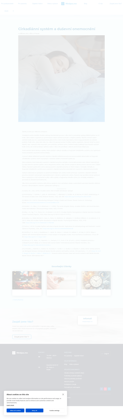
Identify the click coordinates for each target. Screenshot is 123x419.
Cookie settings (54, 410)
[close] (63, 394)
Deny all (34, 410)
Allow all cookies (15, 410)
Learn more (10, 405)
